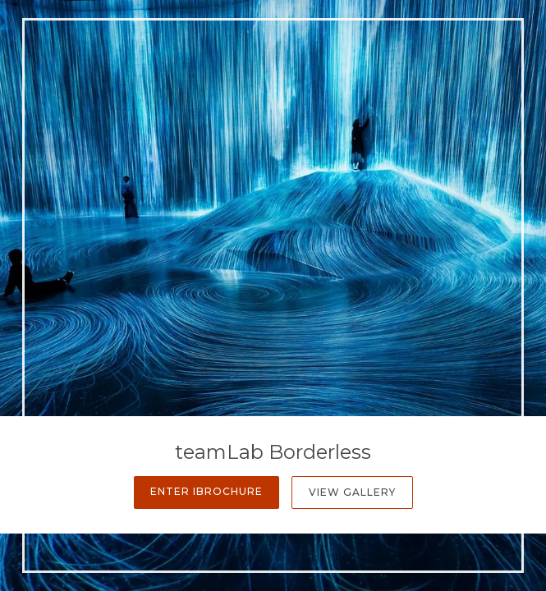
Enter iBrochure (206, 491)
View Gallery (352, 492)
